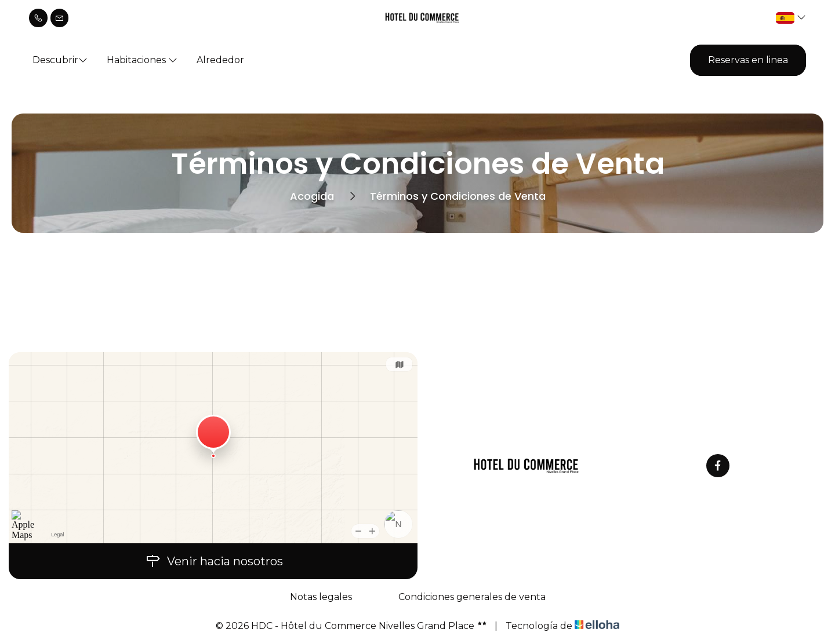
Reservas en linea (748, 59)
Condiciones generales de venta (472, 596)
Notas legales (321, 596)
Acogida (312, 196)
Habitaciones (142, 59)
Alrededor (220, 59)
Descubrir (60, 59)
